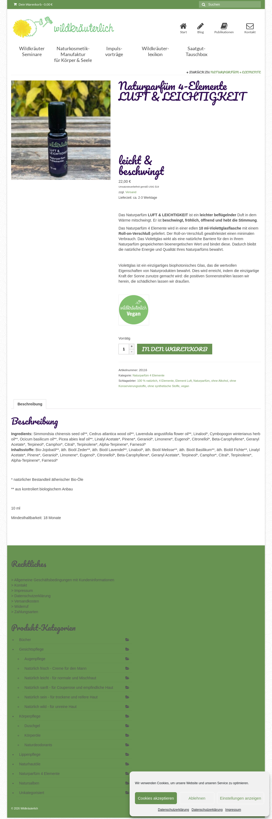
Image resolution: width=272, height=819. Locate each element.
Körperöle (32, 735)
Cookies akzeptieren (156, 798)
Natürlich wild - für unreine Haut (50, 707)
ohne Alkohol (219, 380)
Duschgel (32, 726)
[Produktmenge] (123, 349)
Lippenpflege (29, 754)
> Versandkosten (25, 601)
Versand (130, 192)
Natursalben (29, 783)
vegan (185, 386)
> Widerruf (19, 606)
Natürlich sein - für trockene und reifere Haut (60, 697)
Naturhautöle (29, 764)
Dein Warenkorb (33, 4)
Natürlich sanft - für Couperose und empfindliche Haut (68, 687)
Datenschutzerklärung (173, 810)
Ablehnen (197, 798)
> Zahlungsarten (24, 612)
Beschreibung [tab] (30, 404)
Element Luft (183, 380)
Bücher (25, 640)
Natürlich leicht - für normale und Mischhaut (60, 678)
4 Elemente (166, 380)
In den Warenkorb (174, 349)
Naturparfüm (201, 380)
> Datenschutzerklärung (30, 596)
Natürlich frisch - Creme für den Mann (55, 668)
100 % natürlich (147, 380)
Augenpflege (34, 659)
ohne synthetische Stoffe (163, 386)
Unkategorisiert (31, 793)
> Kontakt (19, 585)
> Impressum (22, 590)
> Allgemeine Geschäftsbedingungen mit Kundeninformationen (62, 580)
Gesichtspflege (31, 649)
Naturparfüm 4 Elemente (235, 72)
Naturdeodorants (38, 745)
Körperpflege (29, 716)
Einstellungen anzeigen (240, 798)
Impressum (233, 810)
